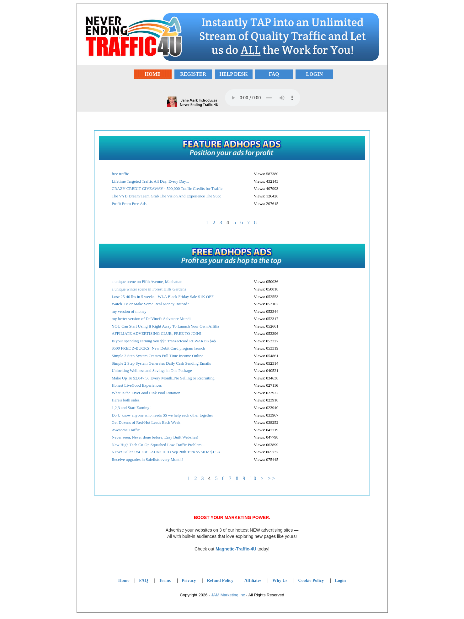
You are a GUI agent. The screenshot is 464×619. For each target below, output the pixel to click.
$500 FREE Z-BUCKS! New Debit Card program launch (158, 348)
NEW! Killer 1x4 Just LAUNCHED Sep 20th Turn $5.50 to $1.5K (166, 452)
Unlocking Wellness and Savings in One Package (152, 370)
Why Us (279, 580)
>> (272, 478)
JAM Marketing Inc (228, 595)
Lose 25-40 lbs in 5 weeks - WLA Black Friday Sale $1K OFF (163, 296)
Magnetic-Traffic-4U (236, 548)
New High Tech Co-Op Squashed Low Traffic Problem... (158, 444)
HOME (153, 74)
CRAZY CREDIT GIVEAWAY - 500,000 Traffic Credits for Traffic (167, 188)
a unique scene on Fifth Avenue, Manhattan (147, 281)
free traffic (120, 173)
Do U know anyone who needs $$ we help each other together (162, 415)
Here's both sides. (126, 400)
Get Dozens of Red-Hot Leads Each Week (146, 422)
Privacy (189, 580)
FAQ (274, 74)
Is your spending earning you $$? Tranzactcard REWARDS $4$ (164, 341)
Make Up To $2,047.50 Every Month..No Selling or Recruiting (163, 378)
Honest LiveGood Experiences (137, 385)
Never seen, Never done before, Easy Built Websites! (155, 437)
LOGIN (314, 74)
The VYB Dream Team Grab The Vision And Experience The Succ (166, 196)
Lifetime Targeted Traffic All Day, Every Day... (150, 181)
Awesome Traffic (126, 430)
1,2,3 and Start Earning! (131, 407)
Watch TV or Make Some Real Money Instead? (150, 303)
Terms (165, 580)
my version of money (129, 311)
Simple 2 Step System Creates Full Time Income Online (157, 355)
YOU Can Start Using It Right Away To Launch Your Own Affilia (165, 326)
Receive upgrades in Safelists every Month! (147, 459)
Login (340, 580)
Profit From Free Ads (129, 203)
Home (124, 580)
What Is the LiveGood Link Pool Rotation (146, 392)
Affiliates (252, 580)
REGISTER (193, 74)
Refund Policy (220, 580)
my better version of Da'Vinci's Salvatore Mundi (151, 318)
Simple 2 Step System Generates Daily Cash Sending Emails (161, 363)
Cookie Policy (311, 580)
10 (253, 478)
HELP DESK (233, 74)
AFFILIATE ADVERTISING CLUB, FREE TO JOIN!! (157, 333)
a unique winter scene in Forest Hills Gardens (149, 289)
